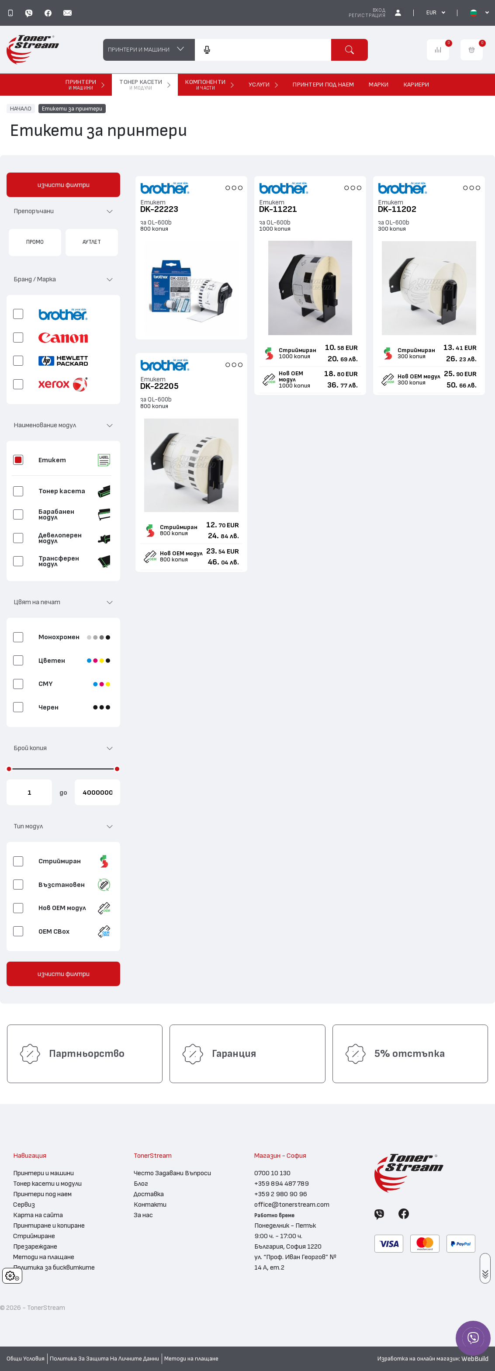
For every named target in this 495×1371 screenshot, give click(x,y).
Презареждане (35, 1246)
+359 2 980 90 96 (280, 1194)
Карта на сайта (38, 1215)
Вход (379, 10)
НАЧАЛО (20, 108)
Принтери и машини (43, 1173)
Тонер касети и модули (47, 1183)
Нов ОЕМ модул (291, 376)
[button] (63, 214)
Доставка (149, 1194)
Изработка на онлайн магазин (418, 1359)
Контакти (150, 1204)
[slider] (9, 768)
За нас (143, 1215)
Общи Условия (26, 1359)
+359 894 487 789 (281, 1183)
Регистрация (367, 15)
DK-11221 (278, 209)
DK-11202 (397, 209)
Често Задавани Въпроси (172, 1173)
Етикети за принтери (72, 108)
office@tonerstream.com (291, 1204)
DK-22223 (159, 209)
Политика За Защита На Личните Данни (104, 1359)
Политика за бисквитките (54, 1267)
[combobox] (263, 50)
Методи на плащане (43, 1256)
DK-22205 (159, 386)
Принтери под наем (42, 1194)
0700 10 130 (272, 1173)
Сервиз (24, 1204)
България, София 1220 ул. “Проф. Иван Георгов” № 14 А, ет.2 (295, 1257)
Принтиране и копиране (49, 1225)
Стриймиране (34, 1236)
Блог (141, 1183)
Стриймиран (297, 350)
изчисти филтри (64, 184)
